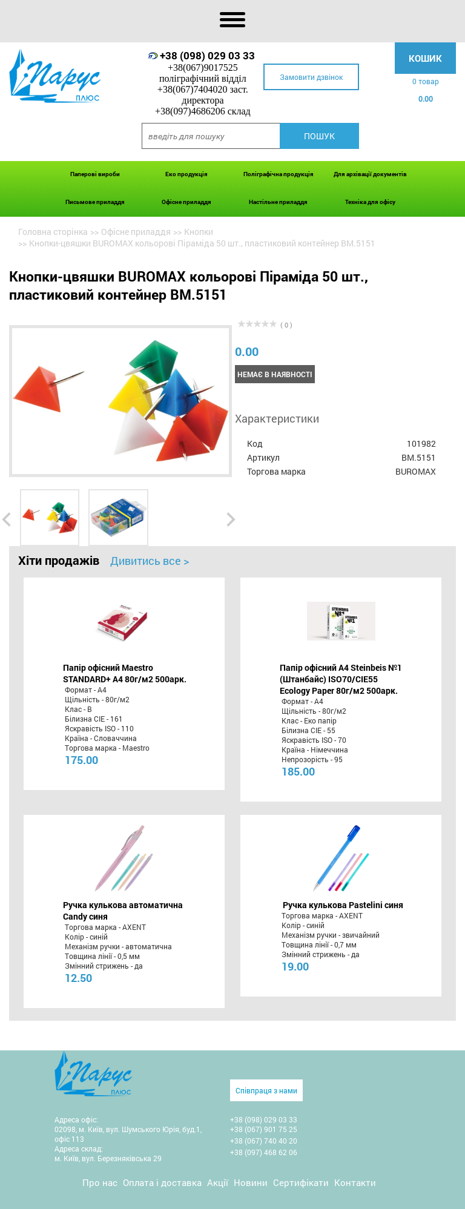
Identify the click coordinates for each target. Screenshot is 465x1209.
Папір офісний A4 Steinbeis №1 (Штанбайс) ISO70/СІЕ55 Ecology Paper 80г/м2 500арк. (341, 679)
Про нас (99, 1182)
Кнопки (198, 231)
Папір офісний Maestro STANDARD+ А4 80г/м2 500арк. (124, 673)
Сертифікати (301, 1182)
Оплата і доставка (162, 1182)
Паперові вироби (95, 174)
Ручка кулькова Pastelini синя (343, 905)
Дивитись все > (149, 560)
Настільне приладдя (278, 202)
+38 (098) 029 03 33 (207, 55)
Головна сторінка (53, 231)
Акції (217, 1182)
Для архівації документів (370, 174)
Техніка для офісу (370, 202)
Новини (251, 1182)
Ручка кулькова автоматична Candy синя (123, 910)
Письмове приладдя (95, 202)
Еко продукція (186, 174)
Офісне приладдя (186, 202)
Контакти (355, 1182)
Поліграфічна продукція (278, 174)
